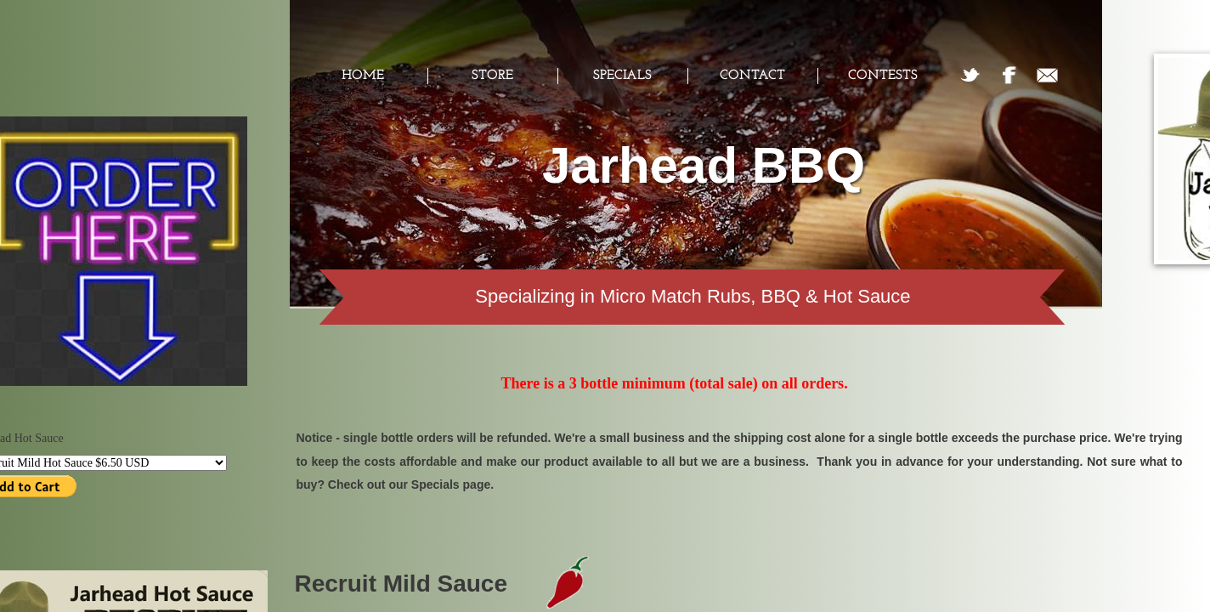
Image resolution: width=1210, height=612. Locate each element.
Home (363, 75)
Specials (622, 75)
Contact (752, 75)
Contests (883, 75)
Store (492, 75)
